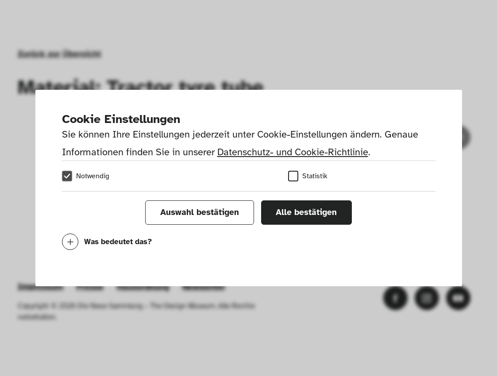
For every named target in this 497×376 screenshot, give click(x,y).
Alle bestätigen (306, 212)
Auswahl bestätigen (199, 212)
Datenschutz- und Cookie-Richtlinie (292, 152)
